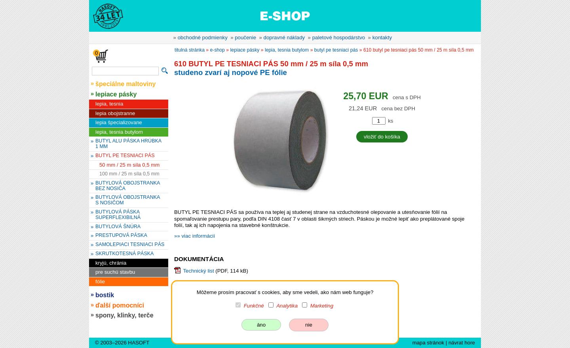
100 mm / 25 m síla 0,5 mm (129, 174)
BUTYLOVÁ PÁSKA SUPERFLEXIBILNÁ (118, 214)
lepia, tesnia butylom (119, 132)
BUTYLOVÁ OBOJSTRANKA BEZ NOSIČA (127, 185)
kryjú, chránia (110, 263)
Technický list (198, 271)
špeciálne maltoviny (125, 83)
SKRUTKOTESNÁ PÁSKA (124, 253)
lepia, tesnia (109, 104)
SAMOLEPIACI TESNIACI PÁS (129, 244)
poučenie (245, 37)
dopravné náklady (284, 37)
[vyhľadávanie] (125, 71)
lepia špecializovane (118, 122)
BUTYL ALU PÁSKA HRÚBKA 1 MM (128, 143)
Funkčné (254, 306)
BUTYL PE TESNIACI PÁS (125, 155)
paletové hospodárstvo (338, 37)
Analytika (287, 306)
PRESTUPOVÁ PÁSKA (121, 235)
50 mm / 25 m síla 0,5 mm (129, 165)
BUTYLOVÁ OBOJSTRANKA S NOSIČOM (127, 200)
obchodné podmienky (203, 37)
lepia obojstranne (115, 113)
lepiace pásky (116, 94)
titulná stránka (190, 50)
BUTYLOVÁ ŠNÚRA (118, 226)
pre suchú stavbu (115, 272)
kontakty (382, 37)
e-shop (217, 50)
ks (390, 121)
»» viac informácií (194, 236)
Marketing (321, 306)
